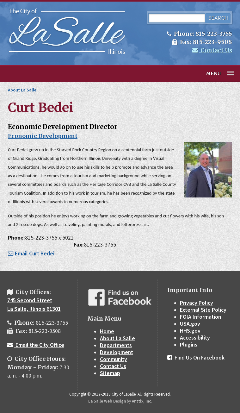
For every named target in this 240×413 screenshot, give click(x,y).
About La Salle (22, 90)
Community (113, 359)
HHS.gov (190, 330)
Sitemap (110, 373)
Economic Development (42, 136)
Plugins (188, 344)
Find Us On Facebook (196, 357)
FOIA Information (200, 316)
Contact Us (212, 50)
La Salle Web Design (107, 401)
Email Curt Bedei (31, 253)
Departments (116, 345)
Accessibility (195, 337)
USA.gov (190, 323)
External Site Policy (203, 309)
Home (107, 331)
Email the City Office (35, 344)
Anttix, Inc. (142, 401)
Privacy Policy (196, 302)
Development (116, 352)
